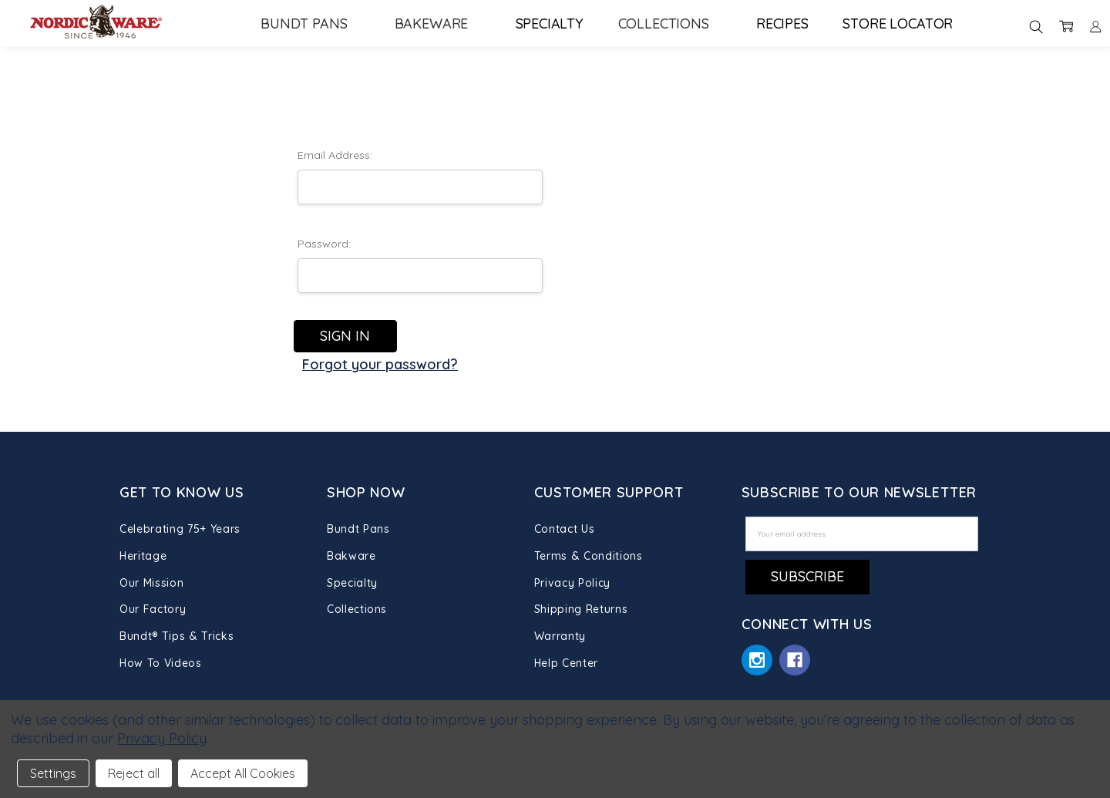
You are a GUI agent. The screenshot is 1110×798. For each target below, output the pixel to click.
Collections (670, 23)
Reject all (134, 773)
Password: (324, 244)
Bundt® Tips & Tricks (176, 636)
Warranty (560, 636)
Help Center (566, 663)
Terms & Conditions (588, 556)
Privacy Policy (572, 583)
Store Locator (898, 23)
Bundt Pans (310, 23)
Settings (53, 773)
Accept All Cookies (242, 773)
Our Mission (151, 583)
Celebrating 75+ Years (179, 529)
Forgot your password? (380, 364)
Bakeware (438, 23)
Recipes (782, 23)
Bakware (351, 556)
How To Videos (160, 663)
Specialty (550, 23)
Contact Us (564, 529)
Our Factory (152, 609)
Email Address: (335, 155)
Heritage (142, 556)
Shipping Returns (580, 609)
